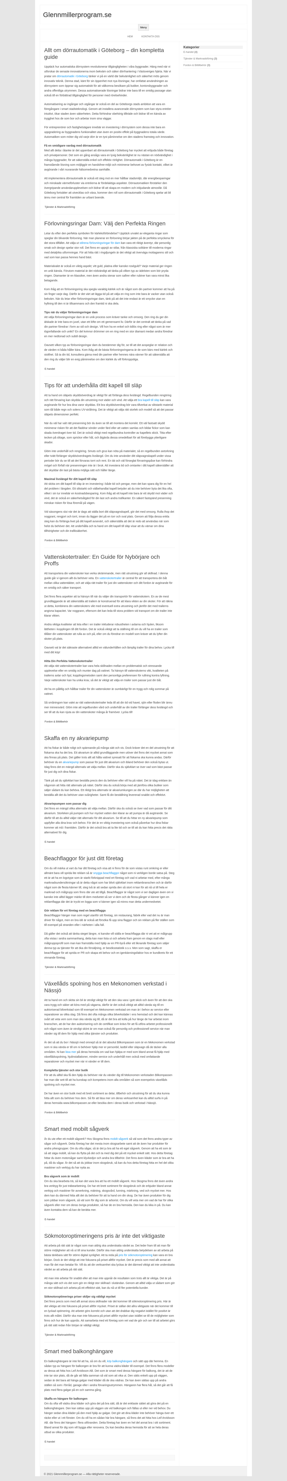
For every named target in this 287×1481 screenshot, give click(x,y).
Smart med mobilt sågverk (76, 1129)
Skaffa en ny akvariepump (76, 738)
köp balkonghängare (119, 1361)
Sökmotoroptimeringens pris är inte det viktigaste (104, 1236)
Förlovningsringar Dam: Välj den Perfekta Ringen (105, 223)
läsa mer (71, 1051)
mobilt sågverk (119, 1138)
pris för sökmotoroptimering (135, 1255)
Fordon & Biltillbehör (56, 540)
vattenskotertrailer (110, 578)
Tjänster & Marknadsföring (60, 206)
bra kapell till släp (148, 400)
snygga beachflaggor (106, 873)
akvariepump (71, 762)
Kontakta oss (151, 36)
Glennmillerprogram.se (77, 14)
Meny (143, 27)
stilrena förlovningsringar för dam (100, 242)
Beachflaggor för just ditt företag (83, 858)
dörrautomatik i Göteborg (72, 76)
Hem (130, 36)
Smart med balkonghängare (78, 1351)
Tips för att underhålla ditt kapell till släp (93, 385)
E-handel (50, 368)
